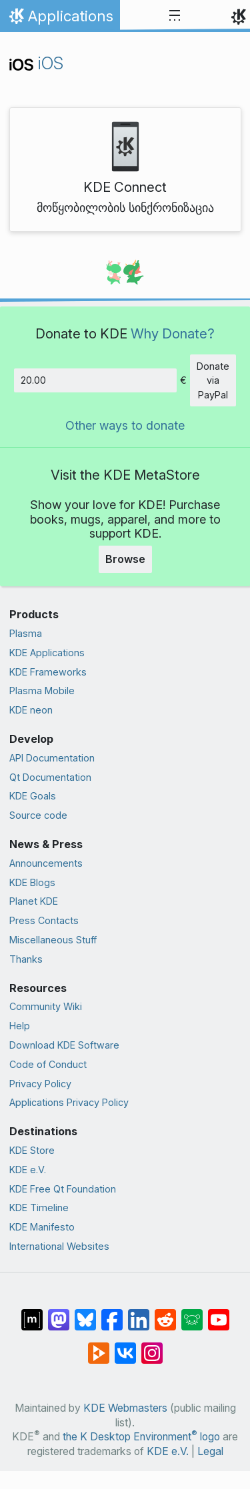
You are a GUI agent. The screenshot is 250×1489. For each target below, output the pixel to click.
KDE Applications (47, 652)
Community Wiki (45, 1006)
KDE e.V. (27, 1169)
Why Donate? (173, 333)
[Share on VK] (125, 1346)
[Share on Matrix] (32, 1313)
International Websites (59, 1246)
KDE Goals (32, 795)
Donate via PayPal (213, 380)
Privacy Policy (40, 1083)
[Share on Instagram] (152, 1346)
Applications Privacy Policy (69, 1102)
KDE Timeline (39, 1207)
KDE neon (31, 710)
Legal (210, 1451)
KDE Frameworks (48, 672)
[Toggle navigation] (175, 16)
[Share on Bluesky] (85, 1313)
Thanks (26, 959)
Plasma (25, 633)
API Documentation (52, 757)
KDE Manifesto (42, 1227)
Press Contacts (44, 920)
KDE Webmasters (125, 1408)
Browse (125, 559)
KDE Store (32, 1150)
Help (19, 1025)
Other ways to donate (125, 425)
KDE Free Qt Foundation (62, 1189)
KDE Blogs (32, 882)
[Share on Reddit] (165, 1313)
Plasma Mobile (42, 690)
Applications (59, 19)
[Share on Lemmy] (192, 1313)
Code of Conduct (48, 1064)
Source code (38, 815)
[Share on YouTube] (218, 1313)
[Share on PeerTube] (98, 1346)
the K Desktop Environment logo (141, 1436)
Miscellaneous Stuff (53, 939)
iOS (36, 63)
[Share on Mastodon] (58, 1313)
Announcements (46, 863)
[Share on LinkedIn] (138, 1313)
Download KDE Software (64, 1045)
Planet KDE (33, 901)
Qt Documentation (50, 777)
